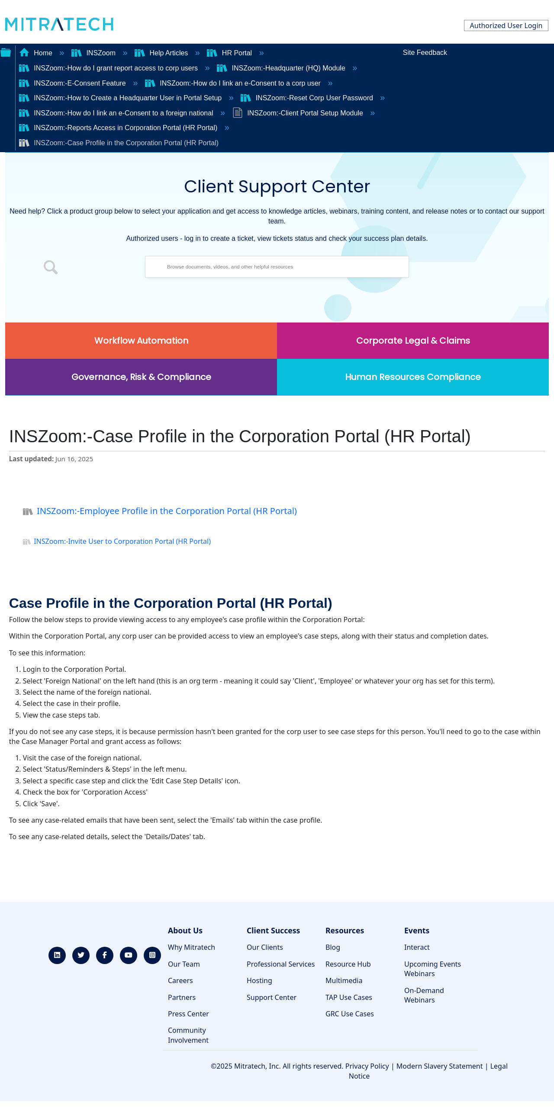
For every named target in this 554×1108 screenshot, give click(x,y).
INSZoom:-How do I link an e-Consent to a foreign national (117, 113)
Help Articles (162, 53)
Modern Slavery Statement (439, 1066)
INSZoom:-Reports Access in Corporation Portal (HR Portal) (119, 127)
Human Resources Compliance (413, 377)
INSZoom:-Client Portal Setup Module (298, 113)
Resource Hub (348, 964)
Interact (417, 947)
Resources (344, 930)
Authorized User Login (506, 25)
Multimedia (343, 980)
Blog (332, 947)
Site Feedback (425, 52)
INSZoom (94, 53)
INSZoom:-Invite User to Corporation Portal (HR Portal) (117, 542)
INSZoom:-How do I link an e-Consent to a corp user (234, 83)
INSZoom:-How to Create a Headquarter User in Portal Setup (121, 98)
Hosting (259, 980)
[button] (51, 269)
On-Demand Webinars (424, 995)
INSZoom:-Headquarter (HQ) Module (282, 68)
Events (416, 930)
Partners (182, 997)
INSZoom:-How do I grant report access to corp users (109, 68)
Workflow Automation (141, 341)
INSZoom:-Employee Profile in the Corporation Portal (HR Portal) (160, 512)
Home (37, 53)
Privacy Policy (367, 1066)
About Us (185, 930)
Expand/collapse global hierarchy (5, 51)
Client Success (273, 930)
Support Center (271, 997)
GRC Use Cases (349, 1014)
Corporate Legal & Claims (413, 341)
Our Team (184, 964)
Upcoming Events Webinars (432, 968)
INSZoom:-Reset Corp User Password (308, 98)
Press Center (188, 1014)
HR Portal (230, 53)
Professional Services (281, 964)
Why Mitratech (191, 947)
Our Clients (265, 947)
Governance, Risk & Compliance (141, 377)
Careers (180, 980)
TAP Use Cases (348, 997)
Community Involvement (188, 1034)
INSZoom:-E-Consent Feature (73, 83)
